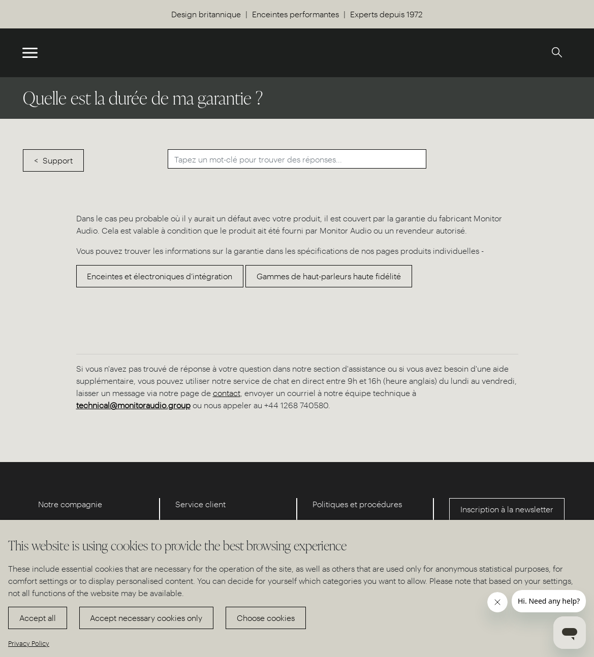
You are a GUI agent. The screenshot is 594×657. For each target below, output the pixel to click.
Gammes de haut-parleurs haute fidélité (329, 276)
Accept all (37, 617)
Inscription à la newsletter (506, 509)
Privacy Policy (28, 643)
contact (226, 393)
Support (58, 160)
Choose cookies (266, 617)
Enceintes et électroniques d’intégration (159, 276)
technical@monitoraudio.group (133, 405)
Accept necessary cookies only (146, 617)
